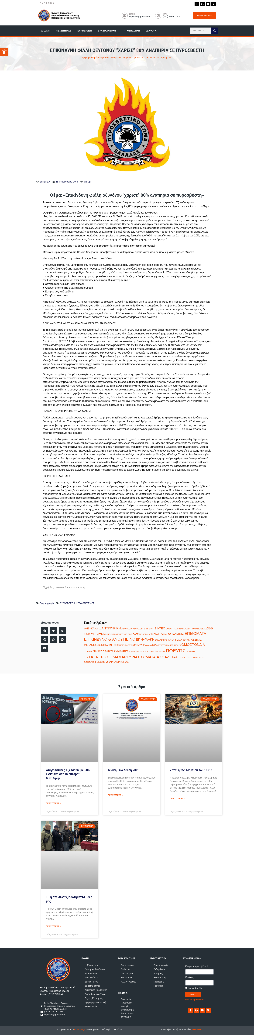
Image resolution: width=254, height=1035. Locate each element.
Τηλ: (165, 14)
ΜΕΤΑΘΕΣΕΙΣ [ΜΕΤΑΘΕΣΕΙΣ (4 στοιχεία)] (92, 645)
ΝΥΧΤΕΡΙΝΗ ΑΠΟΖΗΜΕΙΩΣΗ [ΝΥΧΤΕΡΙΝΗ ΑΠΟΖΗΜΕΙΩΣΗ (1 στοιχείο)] (169, 645)
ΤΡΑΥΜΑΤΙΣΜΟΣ (86, 603)
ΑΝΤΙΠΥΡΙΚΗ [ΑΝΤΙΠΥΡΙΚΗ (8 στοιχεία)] (111, 628)
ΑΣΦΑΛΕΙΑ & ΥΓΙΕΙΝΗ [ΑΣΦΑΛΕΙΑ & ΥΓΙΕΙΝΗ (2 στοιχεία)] (143, 628)
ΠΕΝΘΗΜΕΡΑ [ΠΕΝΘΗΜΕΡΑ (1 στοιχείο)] (134, 652)
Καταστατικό (91, 973)
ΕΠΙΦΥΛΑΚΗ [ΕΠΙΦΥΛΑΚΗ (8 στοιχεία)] (145, 639)
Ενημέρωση (84, 30)
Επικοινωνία (91, 1006)
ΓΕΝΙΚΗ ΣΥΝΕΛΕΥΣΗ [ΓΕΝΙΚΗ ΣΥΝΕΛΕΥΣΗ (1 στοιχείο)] (182, 629)
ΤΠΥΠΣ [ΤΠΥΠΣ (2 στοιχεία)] (189, 657)
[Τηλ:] (158, 16)
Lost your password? (195, 999)
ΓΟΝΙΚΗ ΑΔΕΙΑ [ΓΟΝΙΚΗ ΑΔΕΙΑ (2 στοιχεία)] (198, 628)
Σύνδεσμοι (126, 1016)
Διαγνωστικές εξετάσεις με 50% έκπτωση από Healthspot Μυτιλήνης (68, 774)
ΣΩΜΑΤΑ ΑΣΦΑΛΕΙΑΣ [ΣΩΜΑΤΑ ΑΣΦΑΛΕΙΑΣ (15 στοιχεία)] (159, 657)
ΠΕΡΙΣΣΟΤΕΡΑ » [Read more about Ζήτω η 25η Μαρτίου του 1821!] (177, 798)
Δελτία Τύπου (91, 981)
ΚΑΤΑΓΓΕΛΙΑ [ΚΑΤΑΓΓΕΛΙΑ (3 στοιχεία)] (175, 639)
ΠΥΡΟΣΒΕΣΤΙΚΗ (68, 603)
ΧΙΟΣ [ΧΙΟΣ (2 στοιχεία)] (102, 661)
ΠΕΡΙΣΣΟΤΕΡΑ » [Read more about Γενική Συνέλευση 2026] (115, 795)
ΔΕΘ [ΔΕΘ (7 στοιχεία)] (209, 628)
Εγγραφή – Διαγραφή (95, 1002)
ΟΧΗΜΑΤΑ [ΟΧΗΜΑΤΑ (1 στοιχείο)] (88, 652)
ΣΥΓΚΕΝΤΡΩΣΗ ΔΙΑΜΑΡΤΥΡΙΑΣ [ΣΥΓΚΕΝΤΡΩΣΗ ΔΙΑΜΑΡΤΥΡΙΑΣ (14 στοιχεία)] (112, 657)
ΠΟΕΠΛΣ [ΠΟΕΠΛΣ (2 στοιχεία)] (160, 651)
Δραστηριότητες (92, 985)
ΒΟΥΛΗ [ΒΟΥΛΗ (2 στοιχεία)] (169, 628)
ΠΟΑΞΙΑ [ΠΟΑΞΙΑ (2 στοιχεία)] (144, 651)
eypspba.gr (79, 1029)
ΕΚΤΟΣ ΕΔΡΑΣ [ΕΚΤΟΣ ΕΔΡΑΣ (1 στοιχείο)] (145, 634)
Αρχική (45, 30)
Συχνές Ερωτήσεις (94, 998)
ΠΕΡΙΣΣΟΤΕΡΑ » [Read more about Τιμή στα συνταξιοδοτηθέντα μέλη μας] (53, 926)
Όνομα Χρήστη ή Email (197, 966)
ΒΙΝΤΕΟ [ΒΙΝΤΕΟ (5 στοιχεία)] (160, 628)
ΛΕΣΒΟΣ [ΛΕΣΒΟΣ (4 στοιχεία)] (196, 640)
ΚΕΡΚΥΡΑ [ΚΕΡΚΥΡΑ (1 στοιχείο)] (186, 640)
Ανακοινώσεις (91, 977)
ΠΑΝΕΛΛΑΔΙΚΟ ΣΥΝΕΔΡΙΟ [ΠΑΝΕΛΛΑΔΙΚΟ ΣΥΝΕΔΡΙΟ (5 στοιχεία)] (110, 651)
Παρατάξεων (127, 973)
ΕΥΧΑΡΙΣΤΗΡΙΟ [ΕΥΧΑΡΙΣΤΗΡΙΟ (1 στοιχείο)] (161, 640)
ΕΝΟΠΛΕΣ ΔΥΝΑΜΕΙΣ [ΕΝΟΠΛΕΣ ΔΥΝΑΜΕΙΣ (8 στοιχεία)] (167, 634)
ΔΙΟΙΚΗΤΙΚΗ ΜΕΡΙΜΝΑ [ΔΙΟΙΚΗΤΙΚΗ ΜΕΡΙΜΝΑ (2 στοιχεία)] (95, 634)
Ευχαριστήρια (127, 1009)
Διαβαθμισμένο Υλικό (95, 994)
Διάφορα (151, 30)
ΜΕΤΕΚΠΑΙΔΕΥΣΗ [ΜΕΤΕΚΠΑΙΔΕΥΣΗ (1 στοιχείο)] (126, 645)
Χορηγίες (125, 1006)
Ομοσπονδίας (128, 965)
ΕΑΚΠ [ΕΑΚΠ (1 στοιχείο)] (130, 634)
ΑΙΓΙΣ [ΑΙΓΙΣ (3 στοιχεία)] (98, 628)
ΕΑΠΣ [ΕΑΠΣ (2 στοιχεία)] (136, 634)
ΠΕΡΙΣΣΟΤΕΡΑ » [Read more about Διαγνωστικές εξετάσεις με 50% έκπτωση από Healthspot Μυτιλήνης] (53, 803)
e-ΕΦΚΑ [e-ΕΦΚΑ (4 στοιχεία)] (89, 628)
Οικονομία (126, 999)
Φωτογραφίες (127, 1013)
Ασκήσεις (158, 973)
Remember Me (193, 988)
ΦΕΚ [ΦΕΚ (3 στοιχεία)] (97, 661)
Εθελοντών (126, 977)
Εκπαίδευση (160, 977)
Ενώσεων (125, 969)
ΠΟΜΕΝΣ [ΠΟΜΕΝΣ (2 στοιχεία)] (190, 651)
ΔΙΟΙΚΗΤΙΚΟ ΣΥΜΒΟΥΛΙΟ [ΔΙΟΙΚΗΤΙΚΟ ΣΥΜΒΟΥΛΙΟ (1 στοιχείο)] (117, 634)
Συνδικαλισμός (107, 30)
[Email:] (125, 16)
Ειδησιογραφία (46, 603)
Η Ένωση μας (63, 30)
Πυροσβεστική (131, 30)
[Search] (214, 31)
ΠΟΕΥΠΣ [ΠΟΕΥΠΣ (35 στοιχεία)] (175, 650)
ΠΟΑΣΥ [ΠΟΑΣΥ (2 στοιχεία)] (152, 651)
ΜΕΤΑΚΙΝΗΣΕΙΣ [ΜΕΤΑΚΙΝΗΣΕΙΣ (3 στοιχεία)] (110, 645)
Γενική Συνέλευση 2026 (123, 770)
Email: (132, 14)
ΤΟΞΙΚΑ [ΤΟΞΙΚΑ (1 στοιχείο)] (182, 658)
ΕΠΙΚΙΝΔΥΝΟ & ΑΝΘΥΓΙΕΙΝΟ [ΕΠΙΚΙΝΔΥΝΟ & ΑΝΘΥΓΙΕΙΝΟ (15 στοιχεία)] (109, 639)
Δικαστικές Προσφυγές (96, 990)
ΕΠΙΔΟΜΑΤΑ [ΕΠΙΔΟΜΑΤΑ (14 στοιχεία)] (195, 633)
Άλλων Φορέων (128, 981)
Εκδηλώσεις (159, 969)
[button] (44, 630)
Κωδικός (189, 977)
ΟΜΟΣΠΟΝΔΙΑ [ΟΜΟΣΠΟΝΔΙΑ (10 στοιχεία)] (193, 644)
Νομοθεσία (159, 981)
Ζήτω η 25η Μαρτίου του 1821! (191, 770)
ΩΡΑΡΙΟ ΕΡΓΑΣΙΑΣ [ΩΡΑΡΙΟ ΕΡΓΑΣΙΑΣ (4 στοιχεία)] (117, 662)
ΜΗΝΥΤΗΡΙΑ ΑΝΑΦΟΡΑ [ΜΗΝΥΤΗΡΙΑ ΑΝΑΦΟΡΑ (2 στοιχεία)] (146, 645)
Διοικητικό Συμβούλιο (95, 969)
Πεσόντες (158, 985)
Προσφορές (126, 1002)
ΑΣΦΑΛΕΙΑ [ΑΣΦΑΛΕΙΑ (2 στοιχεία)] (126, 628)
